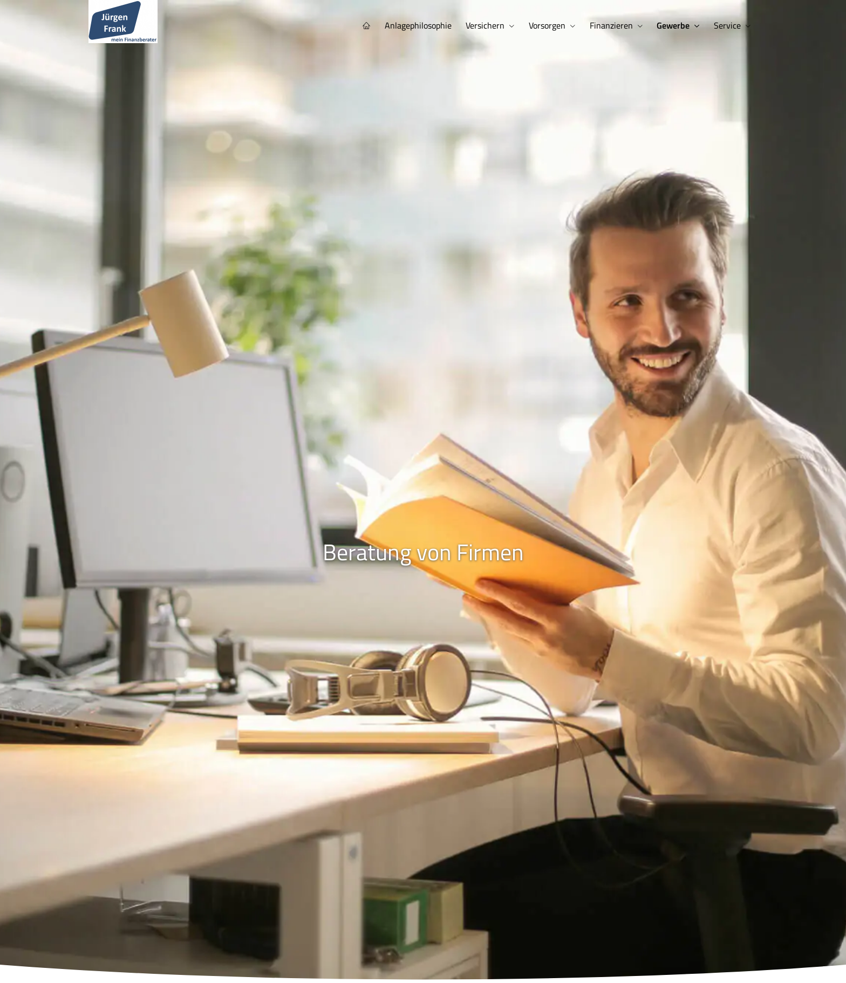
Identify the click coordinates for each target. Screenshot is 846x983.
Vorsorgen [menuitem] (552, 24)
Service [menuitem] (727, 24)
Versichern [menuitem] (491, 24)
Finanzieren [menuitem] (614, 24)
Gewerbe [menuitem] (675, 24)
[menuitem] (375, 25)
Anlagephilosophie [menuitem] (425, 24)
